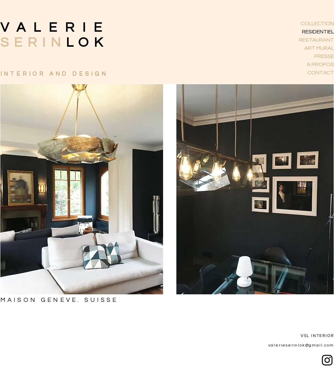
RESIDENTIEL (318, 31)
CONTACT (320, 72)
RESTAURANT (316, 40)
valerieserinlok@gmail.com (301, 345)
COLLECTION (317, 23)
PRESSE (324, 56)
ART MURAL (319, 48)
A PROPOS (320, 64)
